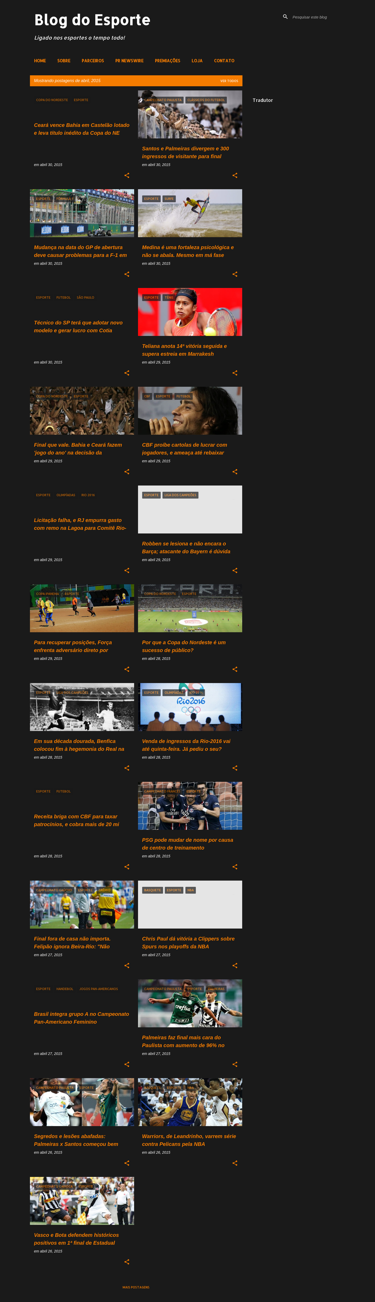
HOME (40, 60)
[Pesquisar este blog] (318, 16)
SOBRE (63, 60)
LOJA (197, 60)
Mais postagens (136, 1287)
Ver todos (229, 81)
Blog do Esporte (92, 19)
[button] (127, 175)
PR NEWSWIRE (129, 60)
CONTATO (224, 60)
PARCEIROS (93, 60)
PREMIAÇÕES (167, 60)
